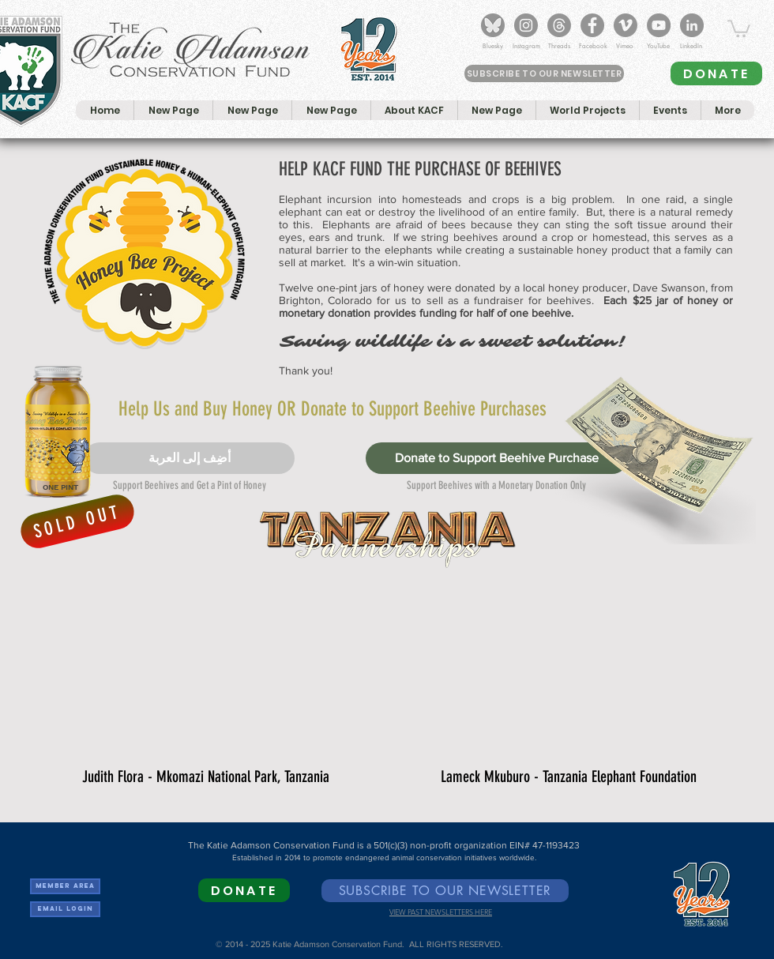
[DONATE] (716, 73)
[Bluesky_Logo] (493, 25)
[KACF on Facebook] (592, 25)
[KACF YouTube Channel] (659, 25)
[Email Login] (65, 909)
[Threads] (559, 25)
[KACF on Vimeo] (625, 25)
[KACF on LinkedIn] (692, 25)
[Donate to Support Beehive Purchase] (497, 458)
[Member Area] (65, 886)
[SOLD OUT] (77, 521)
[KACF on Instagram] (526, 25)
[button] (738, 27)
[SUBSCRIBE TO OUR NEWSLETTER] (544, 73)
